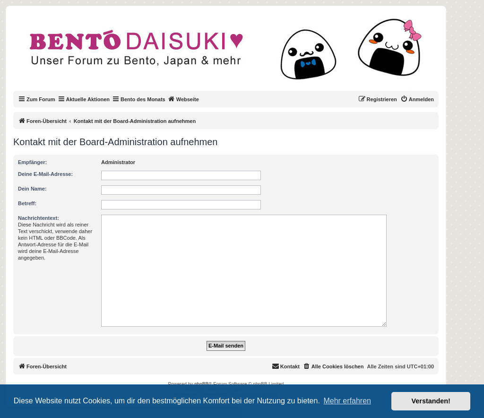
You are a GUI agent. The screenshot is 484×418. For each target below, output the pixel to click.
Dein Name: (32, 189)
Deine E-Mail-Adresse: (45, 174)
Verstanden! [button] (431, 401)
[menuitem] (417, 99)
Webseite (183, 99)
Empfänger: (32, 162)
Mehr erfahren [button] (347, 401)
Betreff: (27, 203)
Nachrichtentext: (38, 218)
